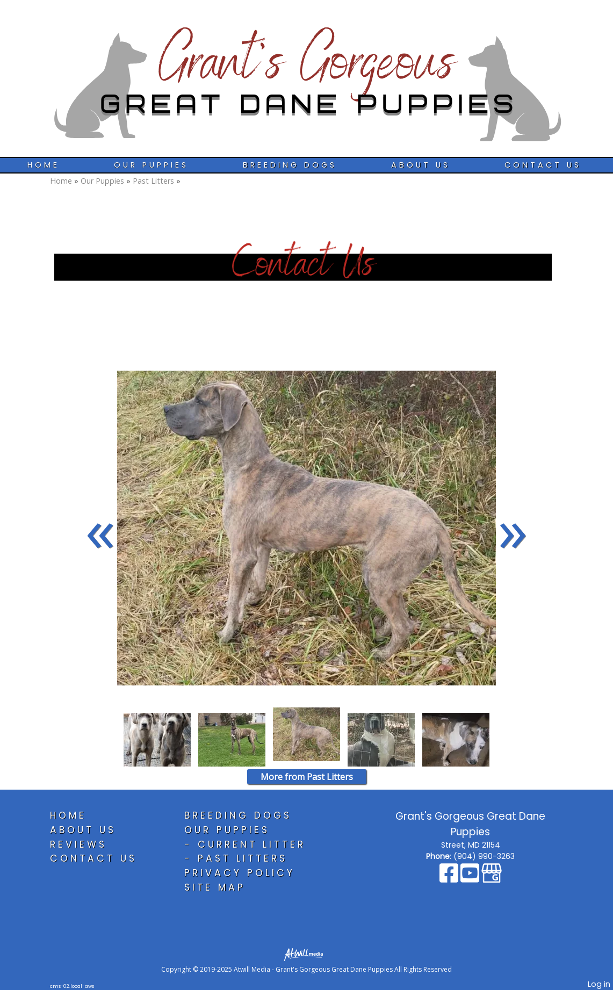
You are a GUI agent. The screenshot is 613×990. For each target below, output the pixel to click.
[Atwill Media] (306, 954)
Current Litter (252, 844)
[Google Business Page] (491, 878)
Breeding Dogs (290, 165)
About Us (420, 165)
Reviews (78, 844)
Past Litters (153, 181)
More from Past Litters (307, 777)
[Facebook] (449, 878)
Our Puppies (151, 165)
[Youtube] (470, 878)
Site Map (215, 887)
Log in (599, 984)
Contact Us (542, 165)
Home (43, 165)
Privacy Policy (239, 872)
